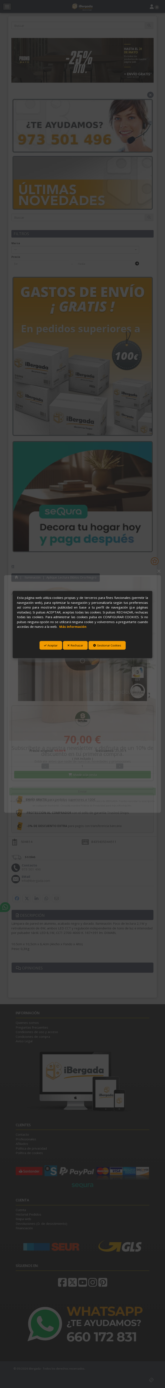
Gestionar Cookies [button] (107, 645)
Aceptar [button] (51, 645)
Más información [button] (72, 626)
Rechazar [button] (75, 645)
